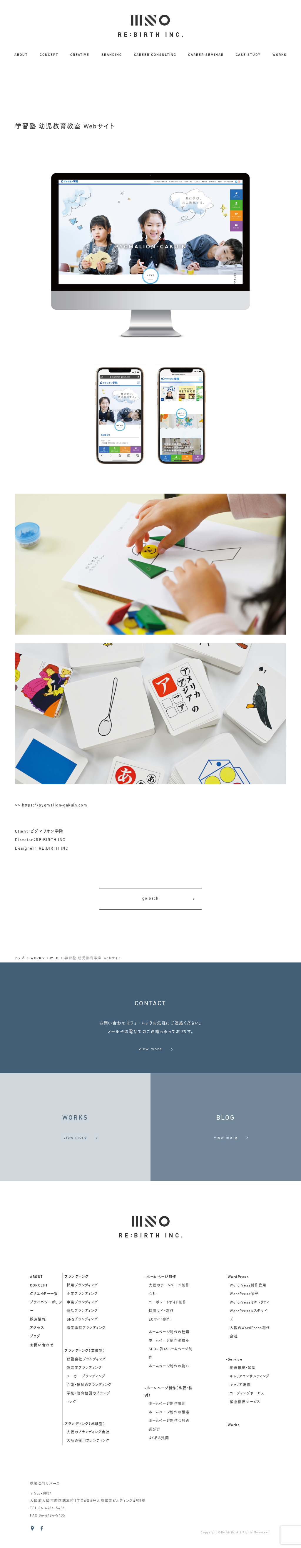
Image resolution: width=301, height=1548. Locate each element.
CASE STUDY (248, 55)
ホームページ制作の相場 (169, 1430)
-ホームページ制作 (160, 1294)
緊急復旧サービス (245, 1419)
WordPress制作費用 (248, 1302)
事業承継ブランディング (86, 1345)
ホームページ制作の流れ (169, 1384)
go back (169, 899)
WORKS (279, 55)
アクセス (37, 1345)
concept (39, 1302)
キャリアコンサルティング (250, 1394)
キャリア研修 (240, 1402)
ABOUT (21, 55)
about (36, 1294)
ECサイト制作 (160, 1337)
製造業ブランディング (84, 1385)
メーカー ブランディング (86, 1394)
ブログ (35, 1354)
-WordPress (237, 1294)
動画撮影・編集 (243, 1385)
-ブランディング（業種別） (84, 1368)
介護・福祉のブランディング (89, 1402)
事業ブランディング (82, 1320)
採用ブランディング (82, 1302)
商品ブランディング (82, 1328)
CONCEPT (49, 55)
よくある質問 (159, 1455)
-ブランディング (76, 1294)
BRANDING (111, 55)
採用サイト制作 (161, 1328)
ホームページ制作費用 (167, 1421)
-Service (234, 1376)
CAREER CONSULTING (155, 55)
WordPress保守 (244, 1311)
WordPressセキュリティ (250, 1320)
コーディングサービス (247, 1411)
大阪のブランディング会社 (88, 1449)
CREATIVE (80, 55)
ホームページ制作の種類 (169, 1349)
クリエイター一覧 (44, 1311)
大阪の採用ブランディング (88, 1458)
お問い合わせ (42, 1362)
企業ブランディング (82, 1311)
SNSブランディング (82, 1337)
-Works (233, 1442)
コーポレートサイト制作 (168, 1320)
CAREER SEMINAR (205, 55)
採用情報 (38, 1337)
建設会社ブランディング (86, 1376)
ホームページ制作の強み (169, 1358)
